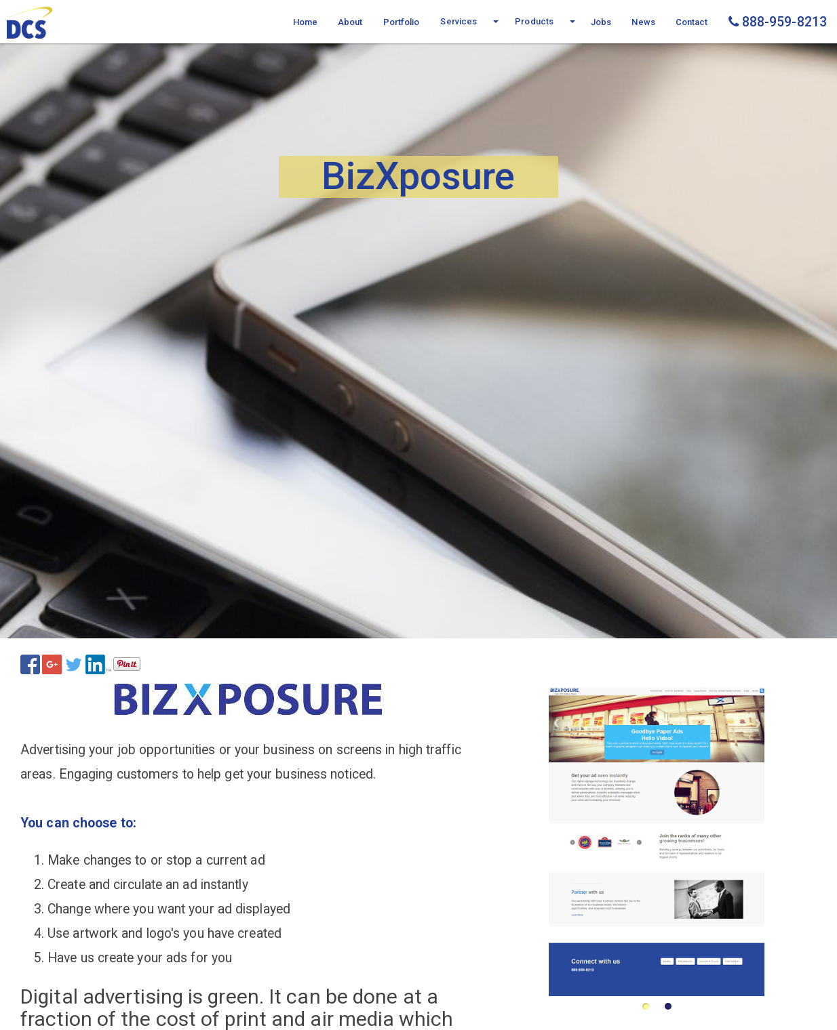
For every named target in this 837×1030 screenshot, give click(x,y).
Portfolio (401, 22)
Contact (692, 22)
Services (458, 21)
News (643, 22)
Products (534, 21)
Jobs (601, 22)
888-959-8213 (777, 22)
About (350, 22)
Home (305, 22)
